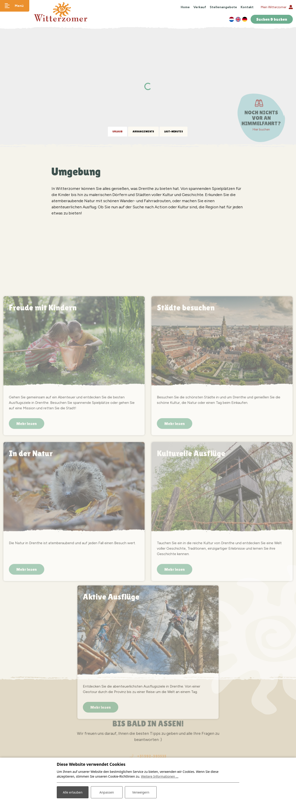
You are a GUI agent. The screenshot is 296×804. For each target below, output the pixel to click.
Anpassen (106, 792)
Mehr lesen (26, 622)
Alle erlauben (73, 792)
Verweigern (140, 792)
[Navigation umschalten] (14, 6)
